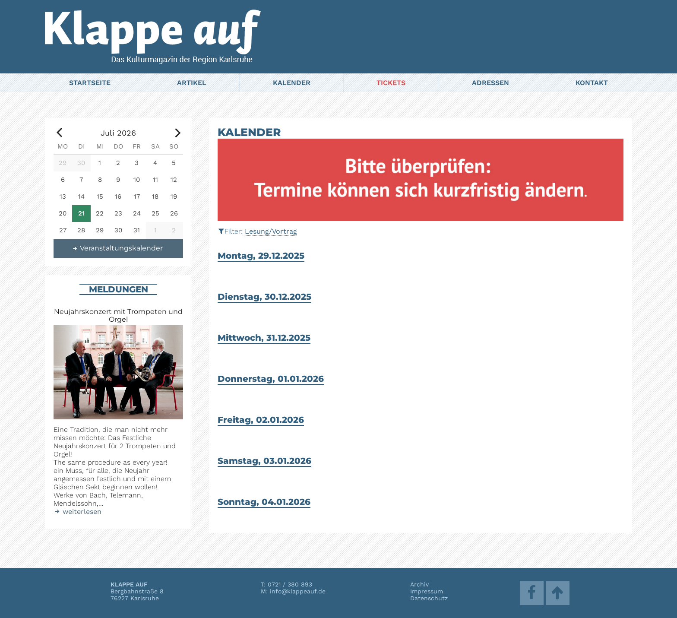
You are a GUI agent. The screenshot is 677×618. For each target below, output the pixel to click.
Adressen (490, 83)
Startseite (90, 83)
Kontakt (592, 83)
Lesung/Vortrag (271, 231)
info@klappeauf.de (298, 591)
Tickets (390, 83)
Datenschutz (429, 598)
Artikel (191, 83)
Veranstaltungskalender (117, 248)
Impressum (426, 591)
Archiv (419, 584)
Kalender (291, 83)
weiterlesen (77, 511)
